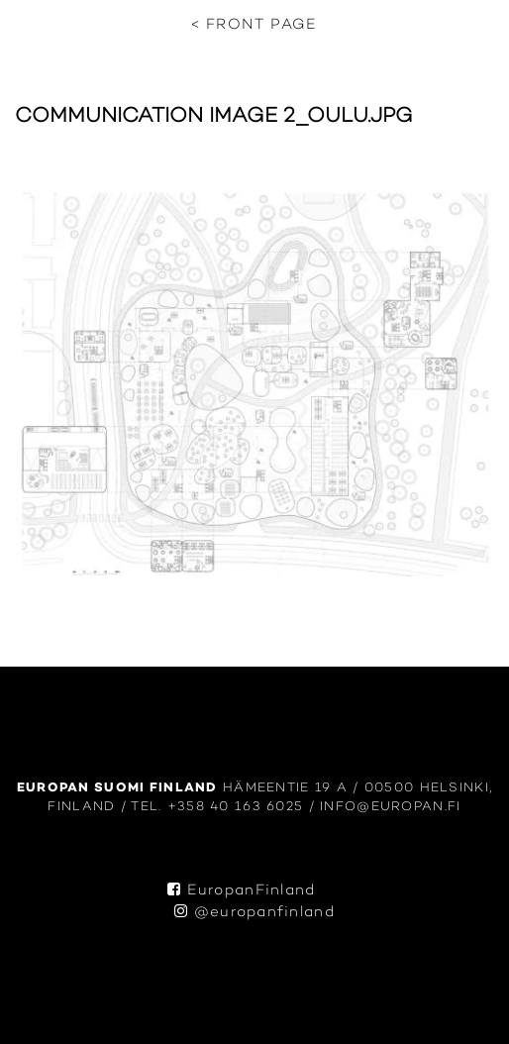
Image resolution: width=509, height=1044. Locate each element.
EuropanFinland (241, 891)
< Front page (254, 25)
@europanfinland (254, 912)
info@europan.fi (390, 806)
